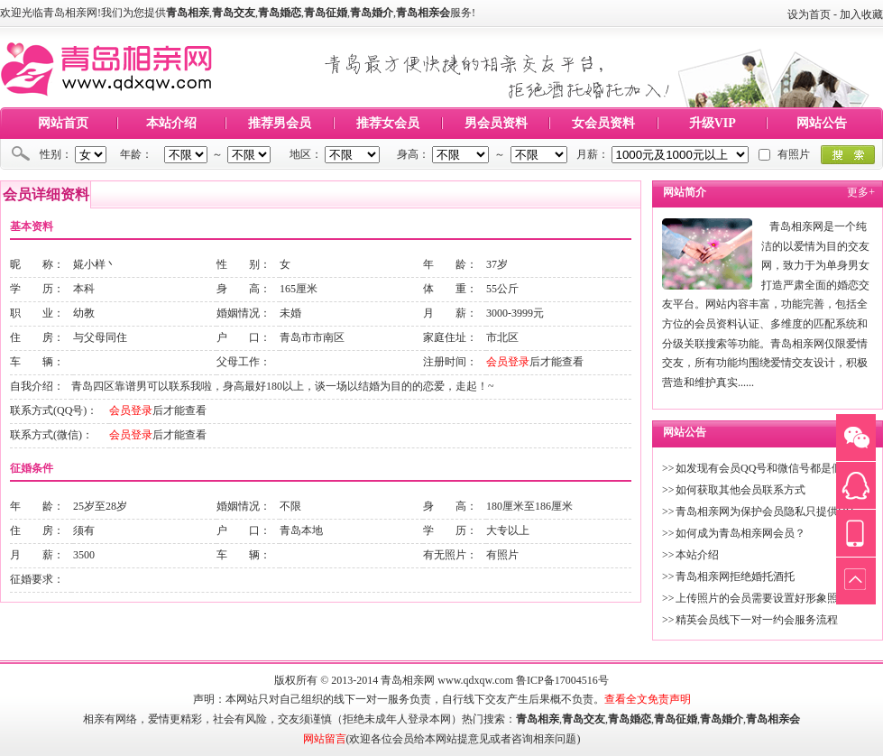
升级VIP (712, 123)
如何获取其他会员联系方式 (740, 490)
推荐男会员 (279, 123)
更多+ (861, 192)
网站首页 (63, 123)
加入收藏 (861, 14)
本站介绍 (171, 123)
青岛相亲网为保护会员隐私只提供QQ (764, 511)
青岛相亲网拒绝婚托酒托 (735, 576)
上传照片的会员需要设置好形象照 (757, 598)
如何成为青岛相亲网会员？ (740, 533)
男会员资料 (496, 123)
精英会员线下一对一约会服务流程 (757, 619)
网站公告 (821, 123)
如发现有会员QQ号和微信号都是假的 (764, 468)
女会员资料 (603, 123)
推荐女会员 (387, 123)
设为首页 (809, 14)
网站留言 (324, 739)
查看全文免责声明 (647, 699)
